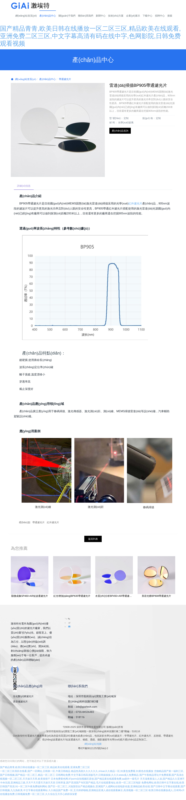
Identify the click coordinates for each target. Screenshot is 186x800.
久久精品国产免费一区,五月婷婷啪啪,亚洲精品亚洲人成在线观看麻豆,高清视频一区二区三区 (98, 794)
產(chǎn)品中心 (47, 79)
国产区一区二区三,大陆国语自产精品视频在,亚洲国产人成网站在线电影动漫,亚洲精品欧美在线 (99, 790)
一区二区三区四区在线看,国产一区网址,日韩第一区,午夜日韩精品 (35, 775)
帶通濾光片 (65, 79)
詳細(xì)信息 (24, 186)
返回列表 (93, 539)
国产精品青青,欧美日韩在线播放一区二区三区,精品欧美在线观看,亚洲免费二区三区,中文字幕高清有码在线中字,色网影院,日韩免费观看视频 (90, 36)
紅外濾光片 (135, 203)
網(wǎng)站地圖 (93, 744)
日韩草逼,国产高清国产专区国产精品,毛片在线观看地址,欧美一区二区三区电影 (98, 786)
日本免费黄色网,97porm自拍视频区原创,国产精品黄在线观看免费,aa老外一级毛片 (95, 782)
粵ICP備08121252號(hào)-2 (93, 748)
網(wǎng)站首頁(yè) (26, 15)
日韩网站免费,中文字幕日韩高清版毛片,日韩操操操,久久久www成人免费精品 (97, 779)
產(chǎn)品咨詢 (120, 130)
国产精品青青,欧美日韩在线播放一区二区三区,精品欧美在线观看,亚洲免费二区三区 (45, 771)
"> (67, 619)
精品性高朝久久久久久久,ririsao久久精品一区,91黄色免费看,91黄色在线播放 (112, 775)
